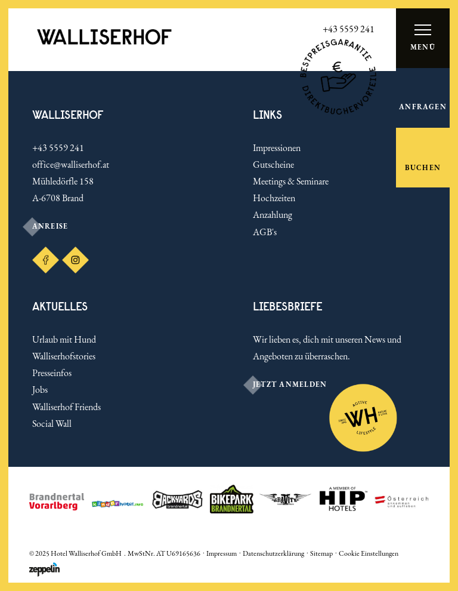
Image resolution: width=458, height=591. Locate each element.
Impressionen (277, 147)
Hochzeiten (274, 198)
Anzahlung (272, 214)
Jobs (40, 389)
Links (267, 115)
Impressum (221, 553)
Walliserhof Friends (66, 407)
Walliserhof (68, 115)
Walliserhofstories (63, 356)
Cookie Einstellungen (368, 553)
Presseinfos (52, 373)
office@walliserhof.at (70, 164)
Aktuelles (60, 306)
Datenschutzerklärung (273, 553)
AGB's (265, 232)
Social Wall (52, 423)
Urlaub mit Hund (64, 339)
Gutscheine (273, 164)
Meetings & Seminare (291, 181)
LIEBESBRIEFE (288, 306)
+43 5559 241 (58, 147)
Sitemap (321, 553)
